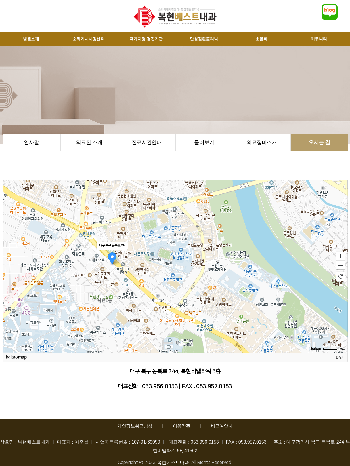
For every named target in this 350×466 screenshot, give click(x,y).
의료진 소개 (89, 142)
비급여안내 (222, 425)
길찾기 (340, 357)
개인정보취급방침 (134, 425)
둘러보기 (204, 142)
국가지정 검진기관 (146, 39)
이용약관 (181, 425)
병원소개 (31, 39)
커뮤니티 (319, 39)
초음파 (261, 39)
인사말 (31, 142)
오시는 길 (319, 142)
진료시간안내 (147, 142)
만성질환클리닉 (204, 39)
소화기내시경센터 (88, 39)
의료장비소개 (262, 142)
